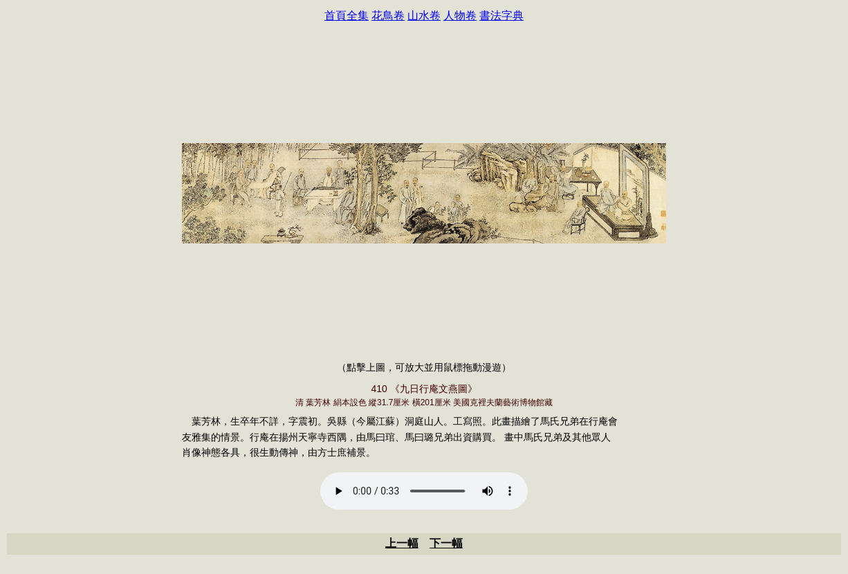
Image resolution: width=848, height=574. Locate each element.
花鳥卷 (388, 15)
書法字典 (501, 15)
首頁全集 (346, 15)
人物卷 (460, 15)
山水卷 (424, 15)
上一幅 (401, 543)
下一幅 (446, 543)
